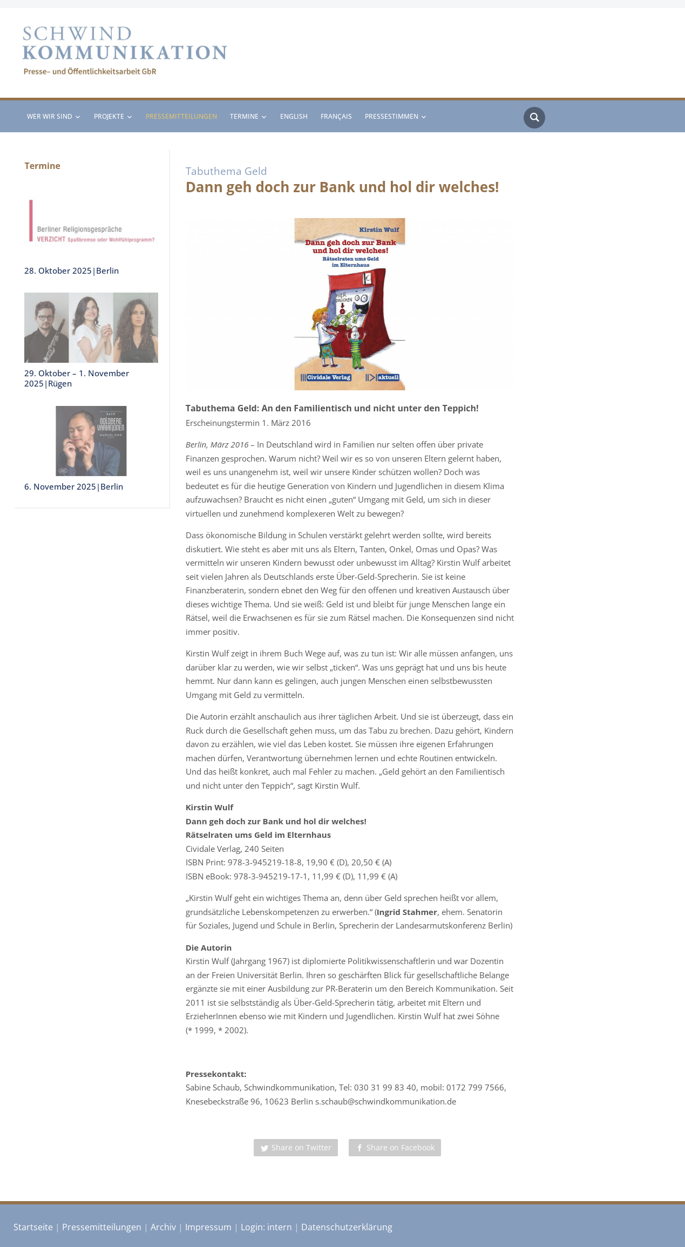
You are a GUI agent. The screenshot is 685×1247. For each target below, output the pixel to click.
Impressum (208, 1227)
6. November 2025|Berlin (73, 486)
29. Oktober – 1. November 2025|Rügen (76, 378)
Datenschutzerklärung (346, 1227)
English (294, 116)
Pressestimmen (391, 116)
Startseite (33, 1227)
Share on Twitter (301, 1147)
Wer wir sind (49, 116)
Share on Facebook (401, 1147)
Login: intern (266, 1227)
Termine (244, 116)
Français (336, 116)
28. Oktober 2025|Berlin (71, 270)
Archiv (163, 1227)
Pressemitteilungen (181, 116)
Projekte (109, 116)
